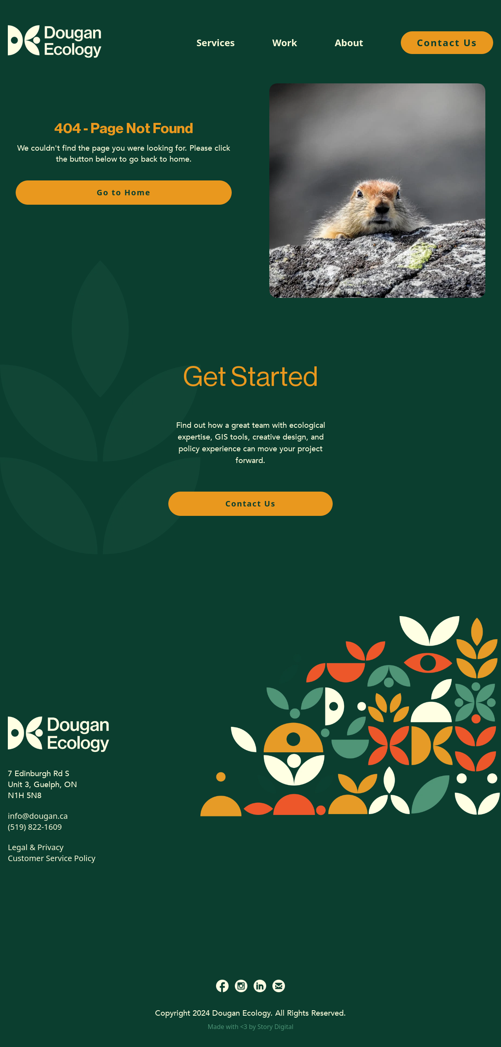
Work (284, 42)
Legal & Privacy (35, 847)
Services (215, 42)
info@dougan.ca (38, 816)
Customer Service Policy (52, 858)
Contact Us (447, 42)
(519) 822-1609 (35, 827)
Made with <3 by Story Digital (250, 1026)
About (349, 42)
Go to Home (124, 192)
